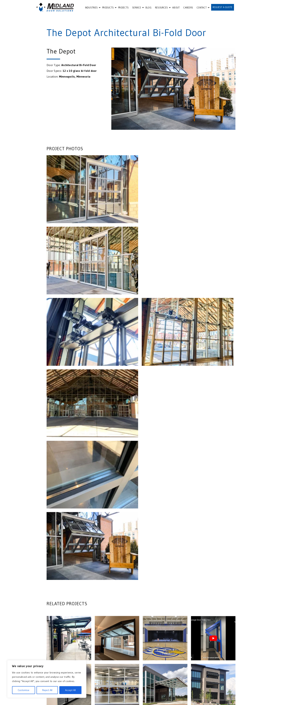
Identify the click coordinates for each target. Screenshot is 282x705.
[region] (46, 679)
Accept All (70, 690)
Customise (23, 690)
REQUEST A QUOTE (223, 7)
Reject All (47, 690)
